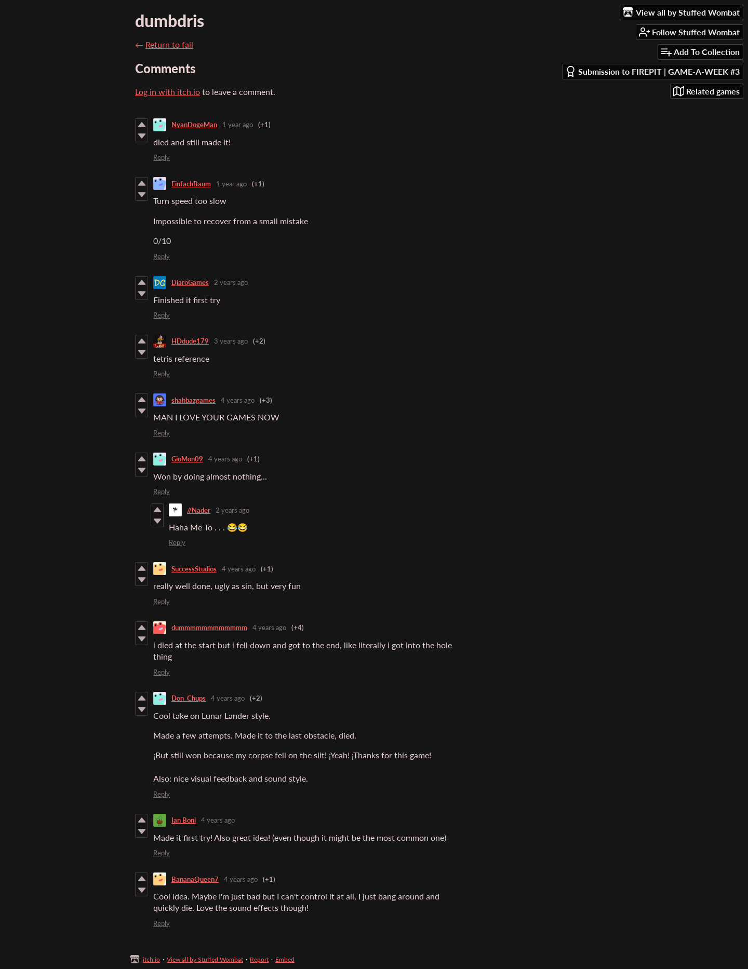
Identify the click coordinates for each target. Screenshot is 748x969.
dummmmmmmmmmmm (209, 627)
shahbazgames (193, 400)
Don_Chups (188, 698)
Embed (285, 959)
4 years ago (238, 400)
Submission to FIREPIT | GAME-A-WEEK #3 (652, 71)
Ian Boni (183, 820)
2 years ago (231, 282)
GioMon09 (187, 459)
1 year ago (237, 124)
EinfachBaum (191, 184)
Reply (161, 157)
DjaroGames (190, 282)
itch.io (151, 959)
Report (259, 959)
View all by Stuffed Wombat (205, 959)
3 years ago (231, 341)
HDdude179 (190, 341)
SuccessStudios (194, 569)
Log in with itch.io (167, 92)
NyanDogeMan (194, 124)
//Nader (198, 510)
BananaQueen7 (195, 879)
